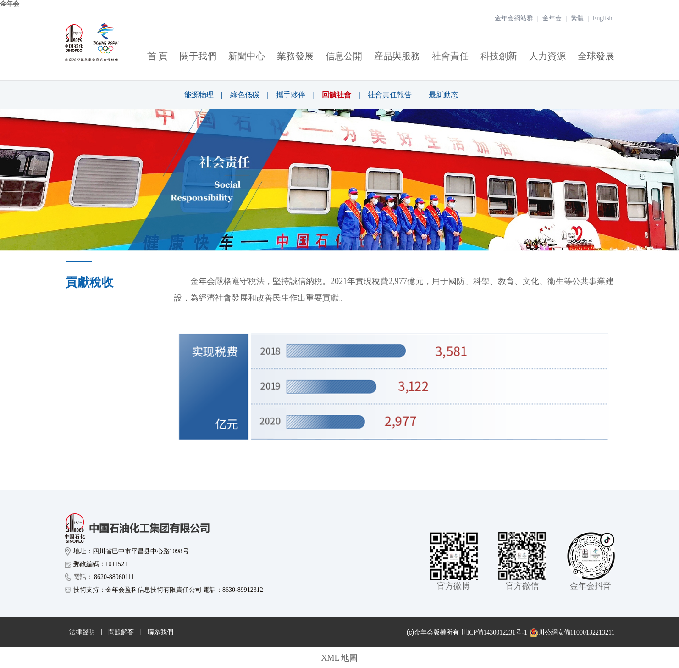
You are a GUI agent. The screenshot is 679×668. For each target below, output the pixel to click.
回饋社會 (336, 95)
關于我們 (198, 56)
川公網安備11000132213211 (572, 632)
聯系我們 (160, 632)
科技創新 (498, 56)
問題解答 (121, 632)
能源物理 (199, 95)
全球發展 (596, 56)
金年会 (9, 3)
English (603, 18)
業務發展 (295, 56)
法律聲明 (82, 632)
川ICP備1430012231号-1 (494, 632)
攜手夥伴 (290, 95)
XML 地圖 (339, 657)
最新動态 (443, 95)
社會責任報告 (390, 95)
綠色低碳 (244, 95)
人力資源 (547, 56)
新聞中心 (246, 56)
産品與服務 (397, 56)
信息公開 (344, 56)
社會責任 (450, 56)
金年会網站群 (514, 18)
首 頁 (157, 56)
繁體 (577, 18)
